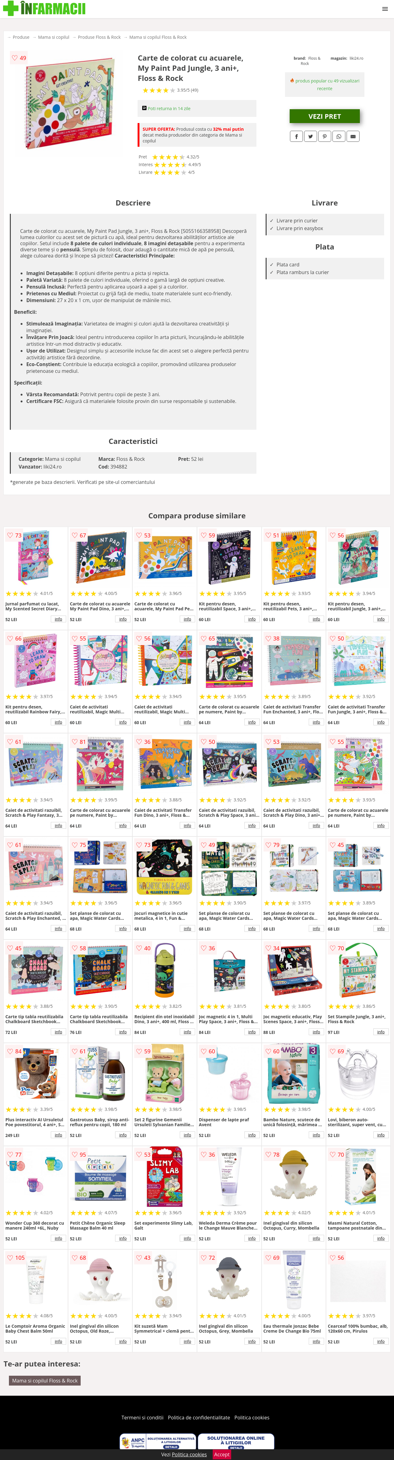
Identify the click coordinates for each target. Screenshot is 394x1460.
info (58, 619)
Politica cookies (252, 1417)
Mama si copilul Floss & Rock (158, 37)
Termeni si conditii (143, 1417)
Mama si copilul (53, 37)
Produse (21, 37)
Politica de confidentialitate (199, 1417)
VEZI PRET (324, 116)
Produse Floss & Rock (99, 37)
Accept (222, 1454)
